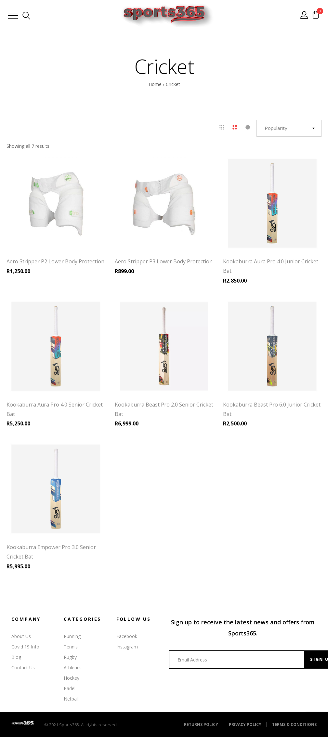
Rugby (70, 657)
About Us (21, 636)
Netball (71, 699)
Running (72, 636)
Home (155, 84)
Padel (69, 688)
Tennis (71, 647)
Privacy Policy (245, 724)
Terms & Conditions (294, 724)
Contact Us (23, 667)
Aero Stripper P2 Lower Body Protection (55, 261)
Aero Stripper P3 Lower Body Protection (164, 261)
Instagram (127, 647)
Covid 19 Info (25, 647)
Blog (16, 657)
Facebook (126, 636)
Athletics (73, 667)
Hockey (71, 678)
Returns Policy (201, 724)
